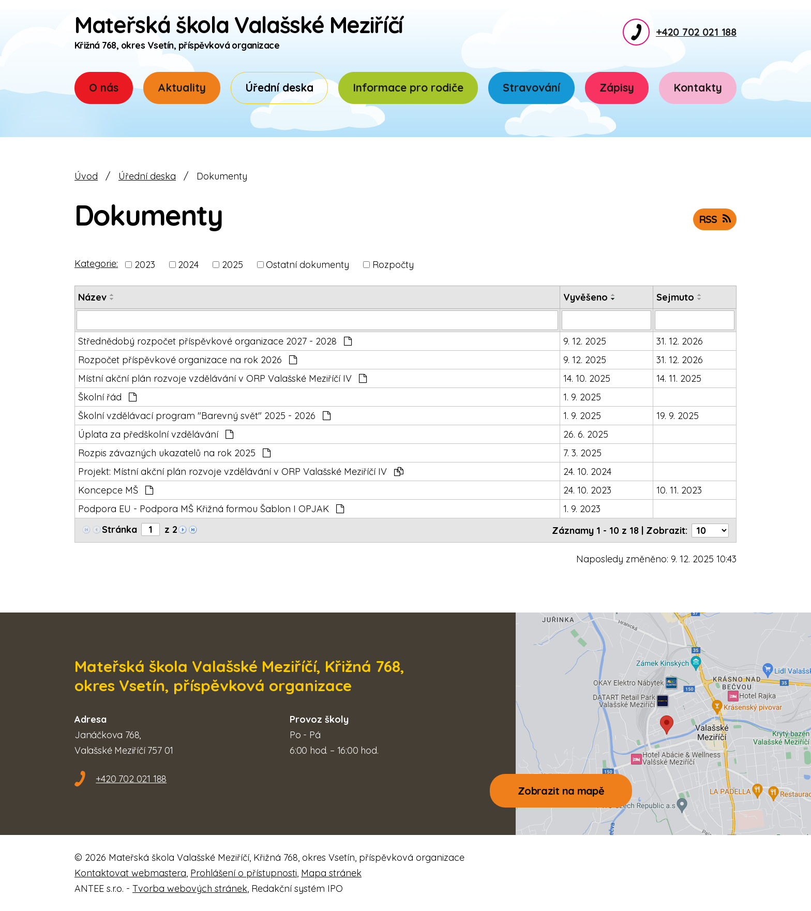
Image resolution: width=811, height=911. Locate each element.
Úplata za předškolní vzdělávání (155, 434)
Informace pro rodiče (408, 87)
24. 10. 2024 (587, 471)
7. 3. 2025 (582, 453)
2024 (188, 265)
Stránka (119, 529)
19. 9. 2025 (677, 416)
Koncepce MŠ (115, 490)
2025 (232, 265)
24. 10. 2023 (587, 490)
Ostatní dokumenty (307, 265)
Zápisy (616, 87)
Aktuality (182, 87)
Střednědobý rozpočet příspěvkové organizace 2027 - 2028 (215, 341)
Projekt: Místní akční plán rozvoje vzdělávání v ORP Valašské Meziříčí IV (240, 471)
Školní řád (107, 397)
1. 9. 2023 (581, 509)
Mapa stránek (331, 872)
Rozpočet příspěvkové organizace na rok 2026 (187, 360)
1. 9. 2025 (582, 397)
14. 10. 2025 (586, 378)
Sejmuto (675, 297)
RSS (714, 219)
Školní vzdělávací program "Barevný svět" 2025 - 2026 (204, 416)
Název (92, 297)
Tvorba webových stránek (189, 888)
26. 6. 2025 (585, 434)
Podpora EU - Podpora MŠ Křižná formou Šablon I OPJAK (211, 509)
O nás (103, 87)
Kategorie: (96, 264)
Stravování (531, 87)
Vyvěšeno (585, 297)
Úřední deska (279, 87)
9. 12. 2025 (584, 341)
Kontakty (697, 87)
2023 (144, 265)
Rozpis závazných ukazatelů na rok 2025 (174, 453)
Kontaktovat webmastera (130, 872)
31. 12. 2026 (679, 341)
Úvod (86, 176)
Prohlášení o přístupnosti (243, 872)
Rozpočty (393, 265)
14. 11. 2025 (678, 378)
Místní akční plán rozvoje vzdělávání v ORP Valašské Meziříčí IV (222, 378)
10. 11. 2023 (679, 490)
